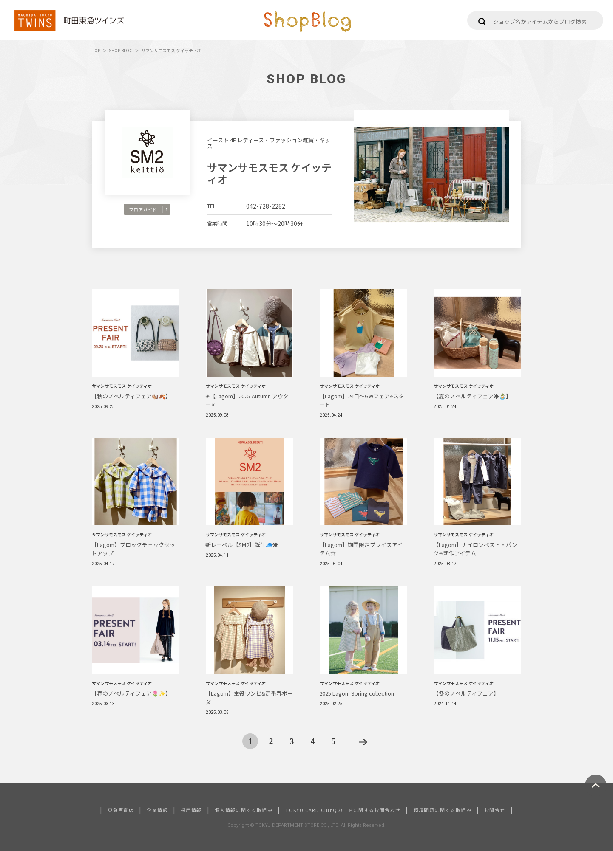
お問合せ (494, 809)
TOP (96, 50)
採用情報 (191, 809)
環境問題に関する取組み (442, 809)
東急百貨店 (121, 809)
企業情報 (157, 809)
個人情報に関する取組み (243, 809)
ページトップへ (596, 785)
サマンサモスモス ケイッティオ (269, 173)
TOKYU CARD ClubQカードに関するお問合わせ (342, 809)
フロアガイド (148, 209)
